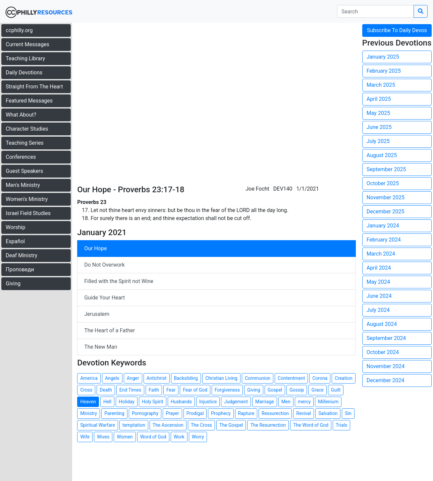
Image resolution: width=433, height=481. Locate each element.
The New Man (100, 347)
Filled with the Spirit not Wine (118, 281)
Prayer (172, 413)
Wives (103, 436)
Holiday (126, 401)
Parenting (114, 413)
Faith (154, 390)
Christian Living (221, 378)
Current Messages (27, 44)
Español (15, 241)
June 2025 (379, 127)
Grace (317, 390)
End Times (130, 390)
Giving (13, 283)
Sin (348, 413)
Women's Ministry (27, 199)
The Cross (201, 425)
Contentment (291, 378)
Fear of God (195, 390)
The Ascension (168, 425)
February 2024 (384, 239)
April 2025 (379, 99)
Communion (257, 378)
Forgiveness (227, 390)
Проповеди (20, 269)
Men (285, 401)
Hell (107, 401)
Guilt (336, 390)
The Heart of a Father (109, 330)
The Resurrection (268, 425)
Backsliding (186, 378)
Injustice (208, 401)
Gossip (296, 390)
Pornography (145, 413)
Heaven (88, 401)
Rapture (246, 413)
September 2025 (386, 169)
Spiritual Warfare (97, 425)
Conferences (21, 157)
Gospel (275, 390)
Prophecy (220, 413)
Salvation (327, 413)
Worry (198, 436)
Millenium (328, 401)
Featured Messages (29, 100)
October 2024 (383, 352)
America (89, 378)
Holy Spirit (152, 401)
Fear (170, 390)
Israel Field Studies (28, 213)
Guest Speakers (24, 171)
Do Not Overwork (104, 265)
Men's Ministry (23, 185)
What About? (21, 115)
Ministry (88, 413)
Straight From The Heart (34, 86)
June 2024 (379, 296)
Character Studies (27, 129)
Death (106, 390)
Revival (303, 413)
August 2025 (382, 155)
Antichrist (157, 378)
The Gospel (231, 425)
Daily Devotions (24, 72)
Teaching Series (25, 143)
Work (179, 436)
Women (125, 436)
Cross (86, 390)
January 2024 (383, 225)
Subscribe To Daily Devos (397, 30)
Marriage (264, 401)
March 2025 (381, 85)
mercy (304, 401)
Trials (341, 425)
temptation (133, 425)
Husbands (181, 401)
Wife (85, 436)
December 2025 (385, 211)
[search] (375, 11)
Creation (343, 378)
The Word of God (310, 425)
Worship (15, 227)
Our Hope (95, 248)
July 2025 (378, 141)
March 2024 (381, 254)
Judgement (236, 401)
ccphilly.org (19, 30)
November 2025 (385, 197)
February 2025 (384, 71)
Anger (133, 378)
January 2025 (383, 57)
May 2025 (378, 113)
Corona (319, 378)
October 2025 (383, 183)
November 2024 (385, 366)
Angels (112, 378)
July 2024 (378, 310)
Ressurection (275, 413)
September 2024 (386, 338)
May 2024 (378, 282)
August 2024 (382, 324)
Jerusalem (96, 314)
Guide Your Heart (104, 297)
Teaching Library (25, 58)
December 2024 (385, 380)
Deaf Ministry (21, 255)
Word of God (153, 436)
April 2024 (379, 268)
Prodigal (195, 413)
